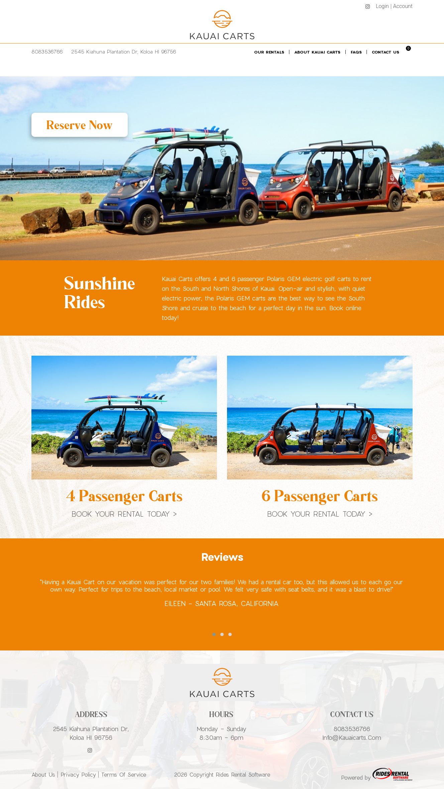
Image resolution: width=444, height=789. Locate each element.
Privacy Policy (78, 774)
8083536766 (47, 52)
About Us (43, 774)
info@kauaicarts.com (351, 737)
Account (403, 6)
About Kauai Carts (317, 52)
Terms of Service (123, 774)
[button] (214, 634)
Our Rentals (269, 52)
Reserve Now (79, 125)
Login (382, 6)
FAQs (356, 52)
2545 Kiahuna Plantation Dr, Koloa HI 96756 (123, 52)
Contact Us (385, 52)
